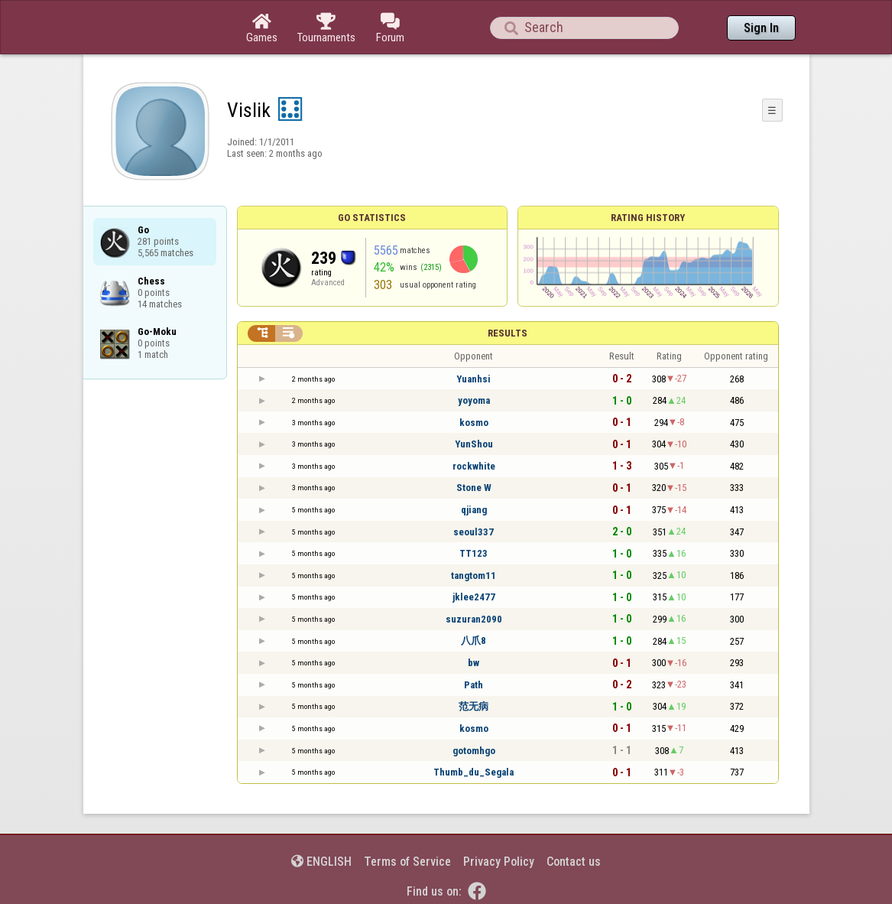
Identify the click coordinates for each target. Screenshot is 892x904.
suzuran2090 (474, 619)
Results (507, 333)
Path (473, 685)
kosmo (473, 422)
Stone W (473, 487)
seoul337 (473, 532)
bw (473, 662)
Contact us (574, 861)
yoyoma (474, 400)
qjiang (474, 509)
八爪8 (473, 640)
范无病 (473, 706)
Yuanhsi (473, 379)
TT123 (473, 553)
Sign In (761, 28)
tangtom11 (473, 575)
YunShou (474, 444)
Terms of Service (407, 861)
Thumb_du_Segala (473, 772)
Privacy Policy (498, 861)
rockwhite (473, 466)
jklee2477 (473, 597)
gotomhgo (473, 750)
